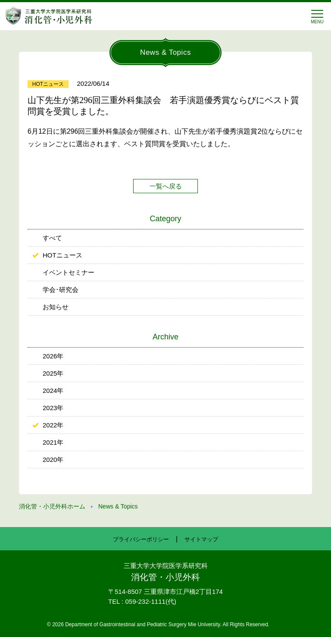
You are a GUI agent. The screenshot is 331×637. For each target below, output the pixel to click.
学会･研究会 (60, 289)
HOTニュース (62, 255)
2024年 (53, 390)
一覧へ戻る (166, 186)
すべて (52, 238)
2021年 (53, 442)
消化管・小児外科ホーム (52, 506)
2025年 (53, 373)
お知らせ (56, 307)
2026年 (53, 356)
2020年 (53, 459)
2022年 (53, 425)
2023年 (53, 407)
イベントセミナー (68, 272)
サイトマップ (201, 539)
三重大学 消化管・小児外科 (48, 15)
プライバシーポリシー (141, 539)
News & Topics (118, 506)
